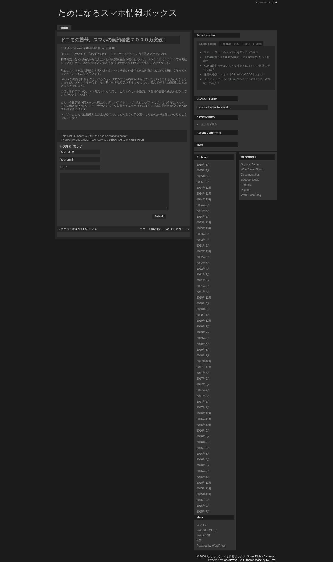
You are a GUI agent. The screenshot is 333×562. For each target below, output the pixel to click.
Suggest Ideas (250, 179)
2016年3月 (203, 465)
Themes (246, 184)
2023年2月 (203, 245)
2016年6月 (203, 448)
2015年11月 (204, 488)
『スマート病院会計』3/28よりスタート (162, 236)
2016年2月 (203, 471)
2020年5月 (203, 309)
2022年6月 (203, 263)
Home (64, 28)
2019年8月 (203, 326)
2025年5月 (203, 182)
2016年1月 (203, 477)
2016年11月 (204, 419)
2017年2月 (203, 401)
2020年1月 (203, 315)
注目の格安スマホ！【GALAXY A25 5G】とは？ (234, 74)
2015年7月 (203, 511)
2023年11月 (204, 222)
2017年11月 (204, 367)
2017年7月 (203, 372)
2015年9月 (203, 500)
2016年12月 (204, 413)
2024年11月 (204, 193)
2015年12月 (204, 482)
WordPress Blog (251, 195)
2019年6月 (203, 338)
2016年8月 (203, 436)
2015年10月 (204, 494)
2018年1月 (203, 355)
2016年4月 (203, 459)
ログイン (202, 524)
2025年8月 (203, 164)
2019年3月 (203, 349)
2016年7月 (203, 442)
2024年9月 (203, 205)
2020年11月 (204, 297)
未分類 (88, 136)
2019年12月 (204, 320)
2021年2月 (203, 291)
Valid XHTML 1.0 (207, 530)
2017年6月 (203, 378)
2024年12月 (204, 187)
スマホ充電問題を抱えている (79, 236)
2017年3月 (203, 396)
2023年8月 (203, 239)
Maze (258, 560)
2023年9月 (203, 234)
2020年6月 (203, 303)
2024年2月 (203, 216)
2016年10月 (204, 424)
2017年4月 (203, 390)
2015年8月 (203, 505)
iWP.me (270, 560)
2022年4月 (203, 268)
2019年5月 (203, 344)
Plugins (245, 189)
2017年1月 (203, 407)
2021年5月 (203, 280)
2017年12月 (204, 361)
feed (274, 2)
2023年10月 (204, 228)
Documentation (250, 174)
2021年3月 (203, 286)
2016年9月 (203, 430)
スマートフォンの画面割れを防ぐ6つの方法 (231, 52)
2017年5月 (203, 384)
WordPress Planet (252, 169)
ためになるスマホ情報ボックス (117, 13)
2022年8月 (203, 257)
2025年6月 (203, 176)
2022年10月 (204, 251)
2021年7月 (203, 274)
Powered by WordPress (211, 545)
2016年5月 (203, 453)
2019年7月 (203, 332)
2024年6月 (203, 211)
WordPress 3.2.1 (233, 560)
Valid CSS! (203, 535)
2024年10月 (204, 199)
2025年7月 (203, 170)
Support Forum (250, 164)
